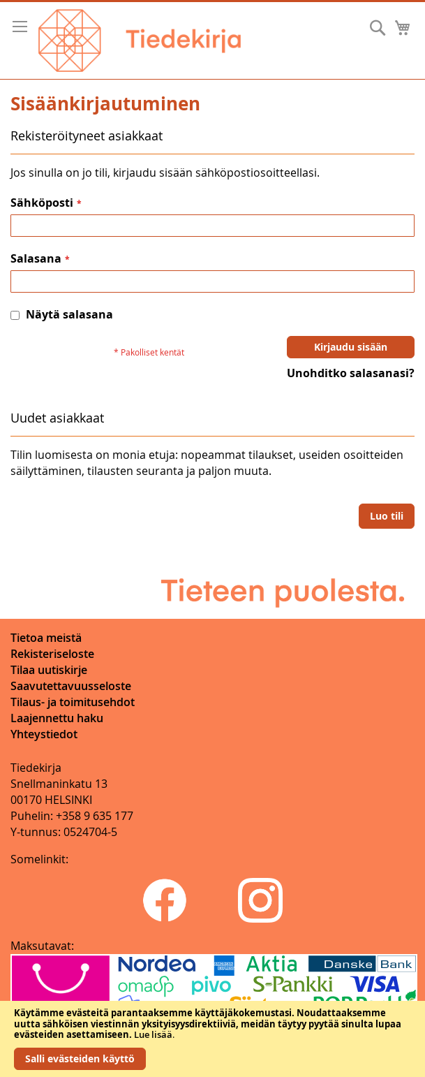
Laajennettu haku (56, 718)
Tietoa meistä (46, 637)
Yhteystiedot (43, 734)
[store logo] (139, 40)
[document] (212, 1039)
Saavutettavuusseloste (70, 686)
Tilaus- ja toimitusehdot (72, 702)
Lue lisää (153, 1034)
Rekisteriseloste (52, 653)
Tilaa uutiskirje (48, 669)
